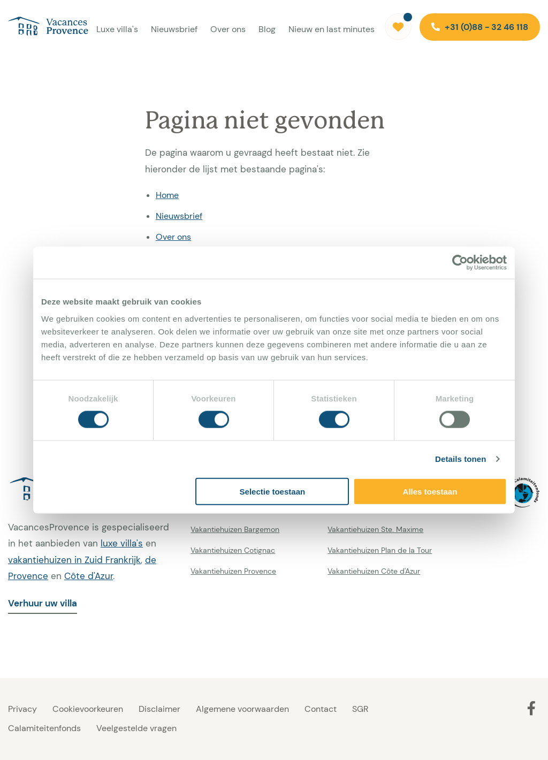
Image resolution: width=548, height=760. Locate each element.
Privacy (22, 709)
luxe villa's (122, 543)
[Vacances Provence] (44, 27)
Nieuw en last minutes (331, 29)
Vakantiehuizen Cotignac (233, 550)
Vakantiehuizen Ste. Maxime (375, 529)
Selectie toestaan (273, 491)
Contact (321, 709)
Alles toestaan (430, 491)
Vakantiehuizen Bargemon (235, 529)
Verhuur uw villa (42, 603)
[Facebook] (531, 708)
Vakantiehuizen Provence (233, 571)
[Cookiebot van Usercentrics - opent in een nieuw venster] (460, 263)
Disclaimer (159, 709)
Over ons (228, 29)
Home (167, 195)
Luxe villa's (117, 29)
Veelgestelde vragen (136, 728)
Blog (267, 29)
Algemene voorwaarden (242, 709)
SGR (360, 709)
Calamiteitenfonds (44, 728)
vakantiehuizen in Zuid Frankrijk (74, 560)
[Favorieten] (398, 26)
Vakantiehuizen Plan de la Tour (380, 550)
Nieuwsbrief (174, 29)
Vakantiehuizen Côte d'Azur (374, 571)
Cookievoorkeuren (87, 709)
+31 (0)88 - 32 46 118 (479, 27)
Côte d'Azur (88, 576)
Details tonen (460, 458)
